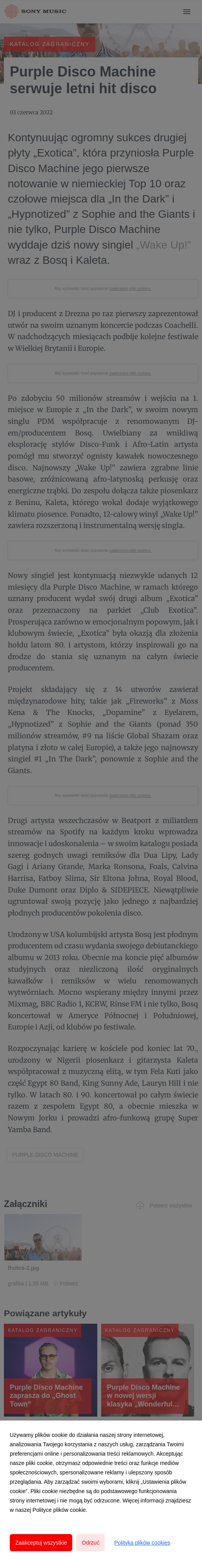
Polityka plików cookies (142, 1543)
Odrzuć (90, 1543)
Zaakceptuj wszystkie (41, 1543)
